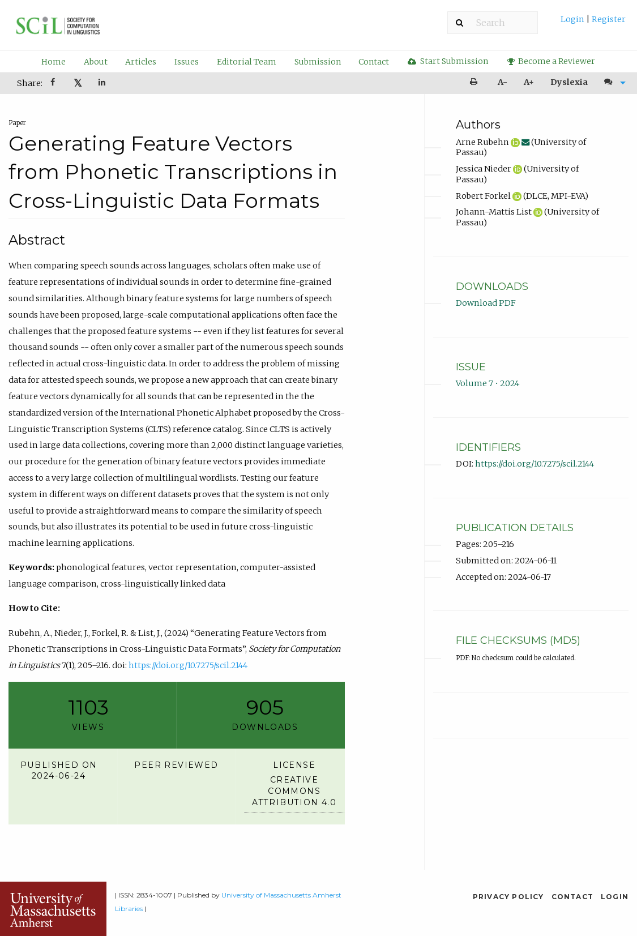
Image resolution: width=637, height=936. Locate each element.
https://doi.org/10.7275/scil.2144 (188, 665)
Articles (140, 62)
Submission (317, 62)
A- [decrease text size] (502, 82)
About (96, 62)
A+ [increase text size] (529, 82)
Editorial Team (246, 62)
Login (573, 19)
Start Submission (448, 61)
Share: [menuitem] (29, 83)
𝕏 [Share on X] (78, 82)
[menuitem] (593, 23)
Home (53, 62)
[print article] (476, 82)
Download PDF (486, 303)
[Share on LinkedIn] (102, 83)
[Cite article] (612, 82)
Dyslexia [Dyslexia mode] (569, 82)
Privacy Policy (508, 896)
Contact (373, 62)
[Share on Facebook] (53, 83)
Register (608, 19)
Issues (186, 62)
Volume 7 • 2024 (487, 383)
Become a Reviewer (551, 61)
